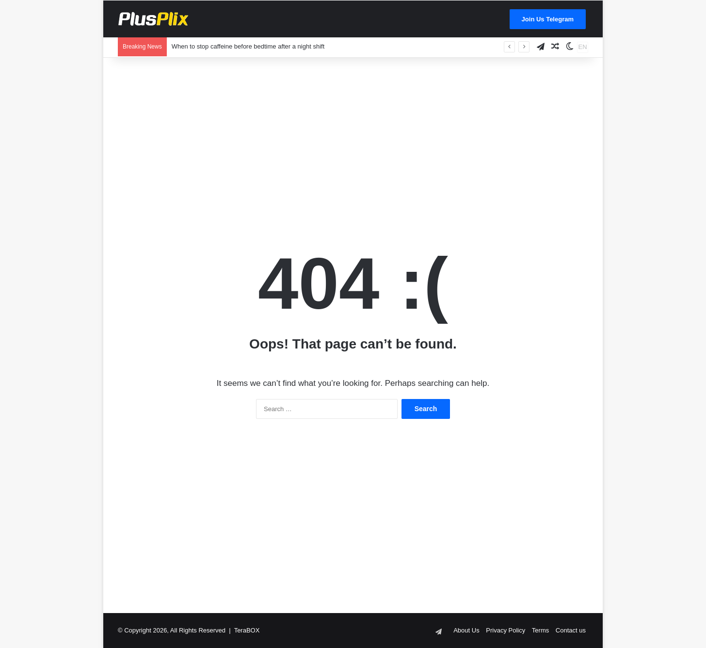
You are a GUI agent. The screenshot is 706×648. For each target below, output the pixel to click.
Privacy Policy (505, 630)
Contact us (571, 630)
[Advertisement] (353, 135)
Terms (540, 630)
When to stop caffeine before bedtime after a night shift (248, 46)
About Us (466, 630)
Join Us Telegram (548, 19)
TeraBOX (247, 630)
